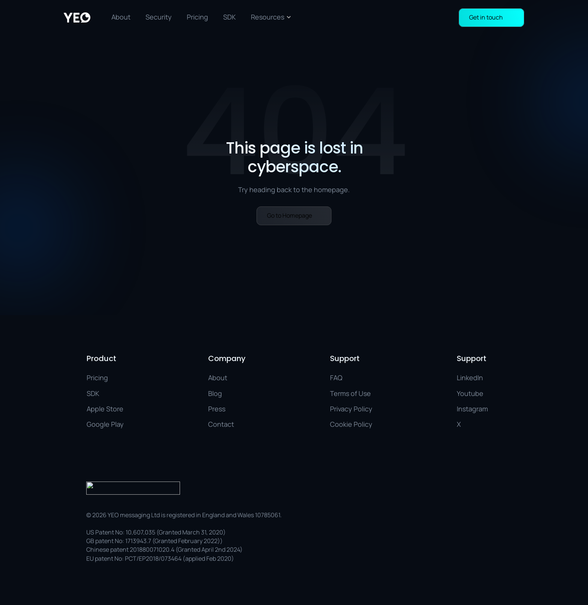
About (120, 16)
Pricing (197, 16)
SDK (229, 16)
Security (159, 16)
